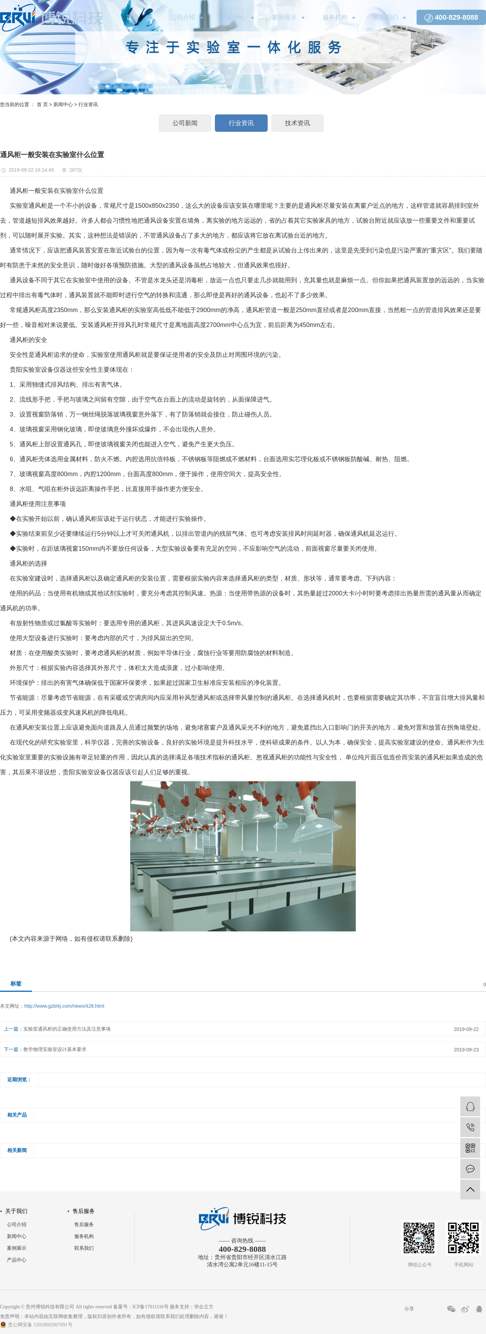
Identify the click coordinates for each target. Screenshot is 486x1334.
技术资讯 (297, 123)
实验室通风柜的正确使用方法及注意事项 (67, 1029)
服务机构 (334, 17)
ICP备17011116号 (151, 1306)
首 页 (42, 104)
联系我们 (385, 17)
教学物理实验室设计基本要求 (54, 1049)
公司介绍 (182, 17)
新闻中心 (63, 104)
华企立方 (203, 1306)
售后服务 (84, 1224)
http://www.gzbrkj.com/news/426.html (64, 1006)
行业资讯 (88, 104)
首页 (132, 17)
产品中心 (233, 17)
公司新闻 (185, 123)
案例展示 (284, 17)
